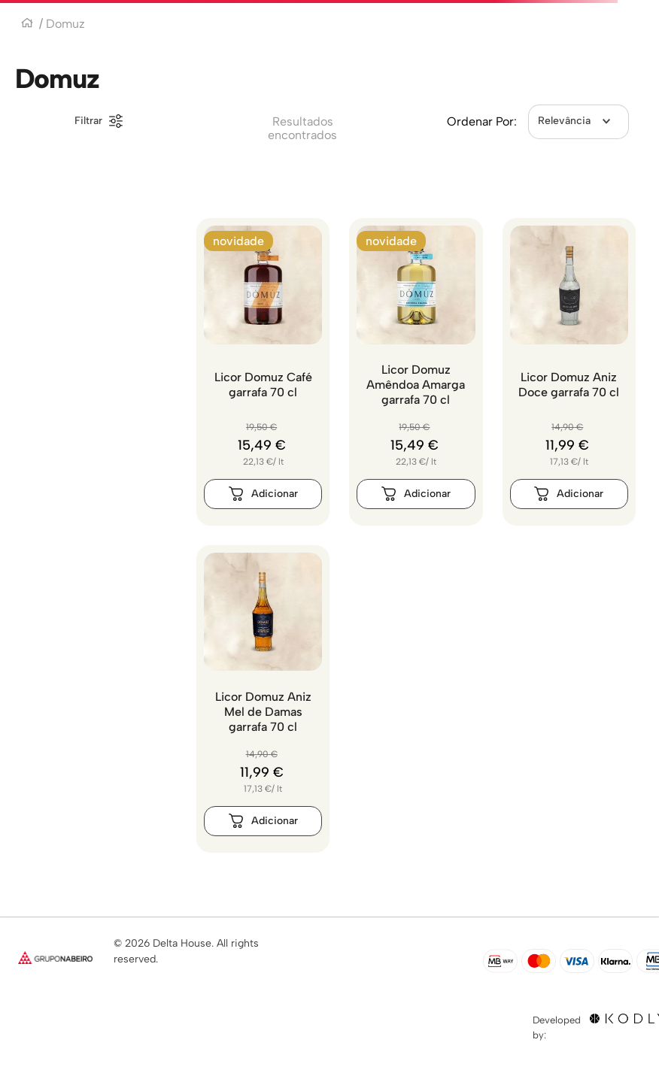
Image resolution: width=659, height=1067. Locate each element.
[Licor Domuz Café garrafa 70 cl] (263, 372)
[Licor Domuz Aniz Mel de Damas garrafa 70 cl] (263, 699)
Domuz (65, 24)
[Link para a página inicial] (27, 25)
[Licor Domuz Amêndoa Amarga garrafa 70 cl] (416, 372)
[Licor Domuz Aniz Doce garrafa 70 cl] (569, 372)
